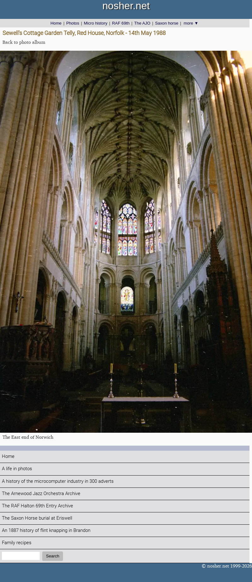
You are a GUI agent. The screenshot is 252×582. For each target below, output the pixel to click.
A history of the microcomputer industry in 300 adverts (58, 481)
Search (52, 556)
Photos (72, 23)
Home (55, 23)
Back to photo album (24, 42)
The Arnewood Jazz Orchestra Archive (41, 493)
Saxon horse (166, 23)
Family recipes (17, 542)
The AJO (142, 23)
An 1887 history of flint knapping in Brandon (46, 530)
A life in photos (17, 468)
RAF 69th (121, 23)
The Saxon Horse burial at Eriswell (37, 518)
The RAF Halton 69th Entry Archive (37, 506)
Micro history (95, 23)
